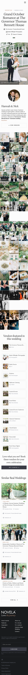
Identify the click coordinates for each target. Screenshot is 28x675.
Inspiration (4, 625)
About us (17, 620)
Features (3, 623)
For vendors (18, 625)
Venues (3, 627)
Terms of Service (5, 665)
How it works (5, 620)
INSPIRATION (8, 10)
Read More (4, 120)
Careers (17, 631)
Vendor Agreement (6, 674)
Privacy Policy (4, 668)
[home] (6, 2)
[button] (24, 2)
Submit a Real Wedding (19, 628)
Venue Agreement (5, 671)
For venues (18, 623)
